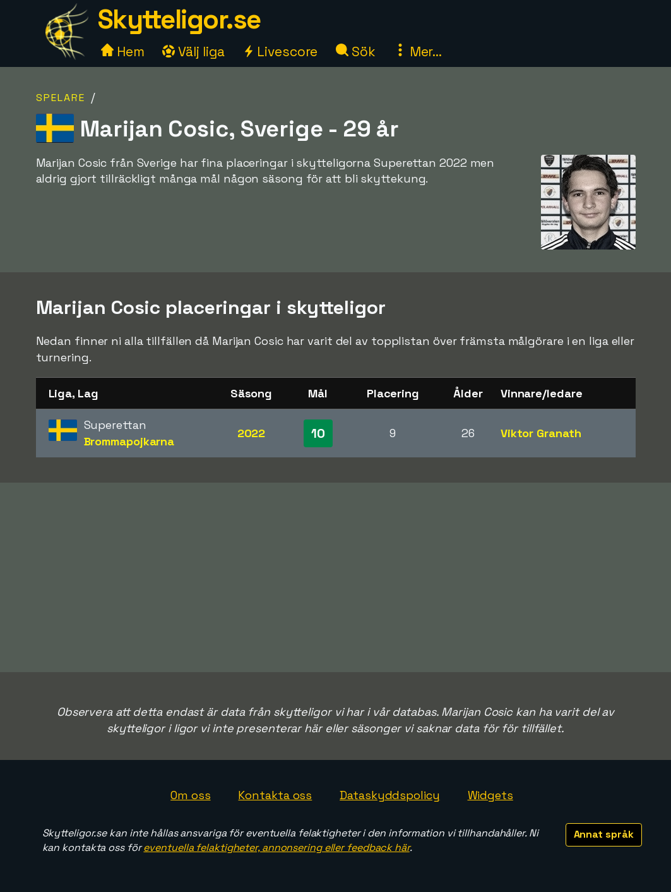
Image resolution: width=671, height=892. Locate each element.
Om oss (190, 795)
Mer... (418, 51)
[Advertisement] (336, 577)
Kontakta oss (275, 795)
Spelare (60, 97)
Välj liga (193, 51)
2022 (251, 433)
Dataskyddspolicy (389, 795)
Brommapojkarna (129, 441)
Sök (356, 51)
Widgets (490, 795)
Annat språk (604, 834)
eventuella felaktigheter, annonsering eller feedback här (276, 847)
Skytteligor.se (179, 19)
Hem (123, 51)
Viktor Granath (541, 433)
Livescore (280, 51)
